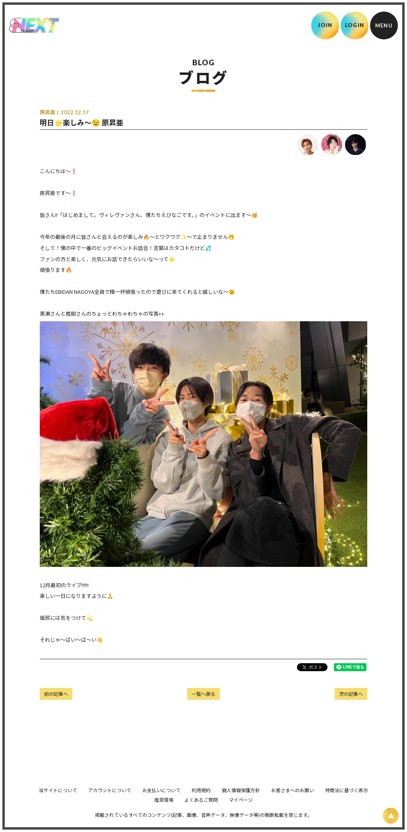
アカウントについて (109, 801)
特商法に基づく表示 (346, 801)
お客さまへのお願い (292, 801)
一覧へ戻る (203, 693)
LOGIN (354, 25)
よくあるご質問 (201, 810)
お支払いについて (161, 801)
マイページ (241, 810)
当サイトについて (58, 801)
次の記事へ (351, 693)
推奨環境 (163, 810)
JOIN (325, 25)
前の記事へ (56, 693)
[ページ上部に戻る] (391, 816)
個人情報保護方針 (241, 801)
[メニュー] (384, 25)
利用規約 (201, 801)
